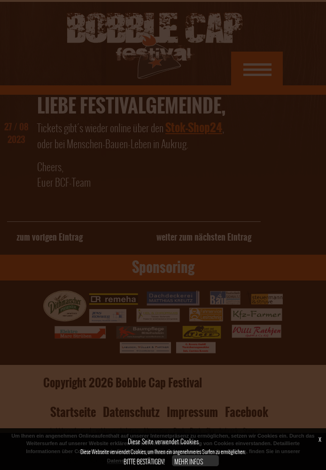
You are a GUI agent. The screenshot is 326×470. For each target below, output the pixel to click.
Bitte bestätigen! (144, 462)
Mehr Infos (188, 462)
